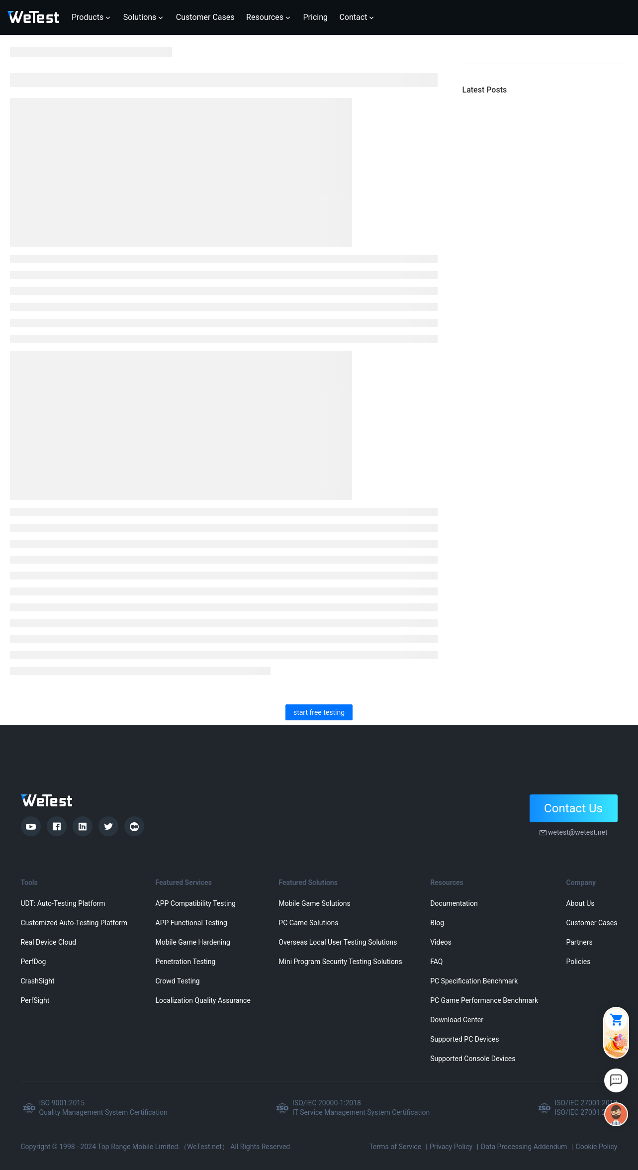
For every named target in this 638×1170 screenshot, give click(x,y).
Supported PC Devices (464, 1039)
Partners (579, 942)
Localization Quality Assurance (203, 1000)
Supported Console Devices (472, 1059)
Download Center (456, 1020)
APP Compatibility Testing (196, 903)
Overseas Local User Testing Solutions (337, 942)
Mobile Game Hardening (193, 942)
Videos (441, 942)
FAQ (436, 962)
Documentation (454, 903)
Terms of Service (395, 1147)
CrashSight (38, 981)
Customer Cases (591, 923)
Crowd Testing (178, 981)
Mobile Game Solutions (314, 903)
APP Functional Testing (191, 923)
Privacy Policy (451, 1147)
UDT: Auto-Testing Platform (63, 903)
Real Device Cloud (49, 942)
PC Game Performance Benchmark (484, 1000)
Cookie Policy (597, 1147)
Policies (578, 962)
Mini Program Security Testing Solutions (340, 962)
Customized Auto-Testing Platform (74, 923)
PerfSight (35, 1000)
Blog (437, 923)
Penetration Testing (186, 962)
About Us (580, 903)
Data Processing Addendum (524, 1147)
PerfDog (33, 962)
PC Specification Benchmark (474, 981)
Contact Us (573, 808)
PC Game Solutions (308, 923)
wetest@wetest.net (578, 832)
